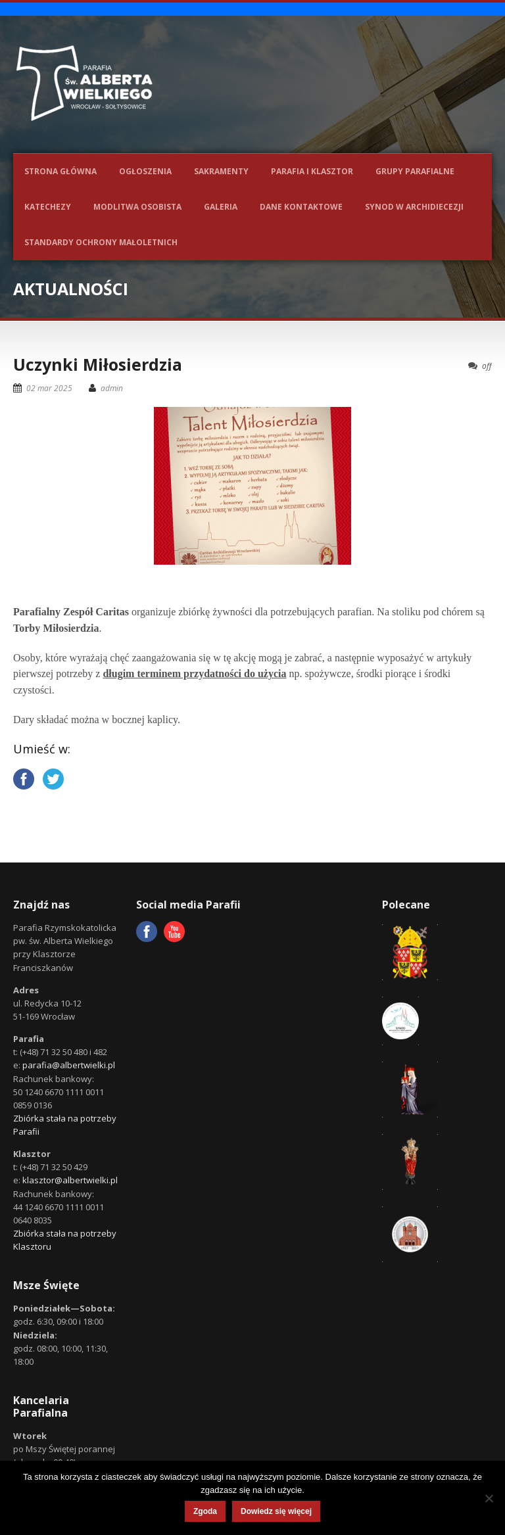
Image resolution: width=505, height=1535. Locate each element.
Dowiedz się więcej (276, 1511)
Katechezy (47, 206)
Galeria (220, 206)
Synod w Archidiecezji (414, 206)
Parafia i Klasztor (312, 171)
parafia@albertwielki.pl (68, 1065)
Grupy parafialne (414, 171)
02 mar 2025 (49, 388)
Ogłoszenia (145, 171)
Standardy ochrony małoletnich (101, 242)
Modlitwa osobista (137, 206)
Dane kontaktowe (301, 206)
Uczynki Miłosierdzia (97, 364)
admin (112, 388)
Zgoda (205, 1511)
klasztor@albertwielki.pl (70, 1180)
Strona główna (60, 171)
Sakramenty (221, 171)
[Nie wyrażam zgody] (488, 1498)
